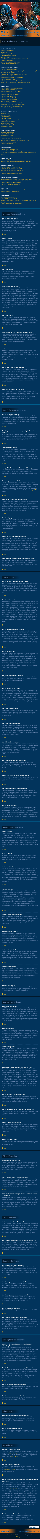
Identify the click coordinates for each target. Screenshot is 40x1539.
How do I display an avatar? (8, 79)
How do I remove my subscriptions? (10, 184)
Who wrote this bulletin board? (9, 197)
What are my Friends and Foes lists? (10, 159)
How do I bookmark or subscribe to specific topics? (14, 181)
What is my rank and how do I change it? (11, 80)
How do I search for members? (9, 172)
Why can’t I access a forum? (8, 98)
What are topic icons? (6, 126)
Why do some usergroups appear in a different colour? (15, 140)
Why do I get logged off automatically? (11, 62)
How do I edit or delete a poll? (9, 96)
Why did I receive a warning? (8, 101)
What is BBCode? (5, 113)
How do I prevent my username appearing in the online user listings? (19, 71)
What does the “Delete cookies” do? (10, 63)
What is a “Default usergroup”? (9, 142)
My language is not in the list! (8, 76)
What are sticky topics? (7, 123)
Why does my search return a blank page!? (12, 170)
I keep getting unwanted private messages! (12, 151)
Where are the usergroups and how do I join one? (14, 137)
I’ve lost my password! (7, 60)
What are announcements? (8, 121)
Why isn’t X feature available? (9, 198)
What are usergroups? (7, 135)
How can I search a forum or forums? (10, 167)
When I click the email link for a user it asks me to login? (15, 82)
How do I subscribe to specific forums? (11, 182)
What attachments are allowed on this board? (13, 189)
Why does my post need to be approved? (12, 106)
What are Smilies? (6, 116)
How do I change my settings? (9, 69)
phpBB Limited (13, 1453)
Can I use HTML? (5, 115)
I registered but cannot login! (8, 55)
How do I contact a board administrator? (11, 203)
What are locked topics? (7, 125)
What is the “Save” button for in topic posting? (13, 104)
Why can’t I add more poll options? (10, 94)
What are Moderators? (7, 133)
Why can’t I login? (5, 57)
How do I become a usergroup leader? (11, 138)
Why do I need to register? (8, 50)
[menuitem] (6, 32)
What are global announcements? (10, 120)
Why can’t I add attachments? (9, 99)
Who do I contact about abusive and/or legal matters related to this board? (18, 201)
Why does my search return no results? (11, 168)
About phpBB (15, 1456)
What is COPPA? (5, 52)
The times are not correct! (8, 72)
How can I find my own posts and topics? (11, 173)
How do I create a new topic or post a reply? (12, 88)
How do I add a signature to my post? (11, 91)
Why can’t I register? (6, 53)
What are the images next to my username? (12, 77)
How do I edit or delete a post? (9, 89)
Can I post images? (6, 118)
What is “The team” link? (7, 143)
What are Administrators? (7, 132)
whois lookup (13, 1488)
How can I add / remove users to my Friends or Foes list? (16, 161)
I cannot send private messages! (9, 149)
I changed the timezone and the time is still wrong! (14, 74)
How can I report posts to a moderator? (11, 102)
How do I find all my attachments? (10, 191)
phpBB (34, 490)
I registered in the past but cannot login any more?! (14, 58)
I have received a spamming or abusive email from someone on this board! (18, 153)
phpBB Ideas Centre (9, 1469)
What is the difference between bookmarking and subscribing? (17, 179)
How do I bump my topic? (7, 107)
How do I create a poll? (7, 93)
